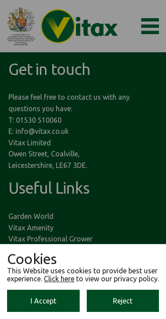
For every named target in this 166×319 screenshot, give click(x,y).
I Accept (43, 301)
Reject (122, 301)
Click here (59, 279)
